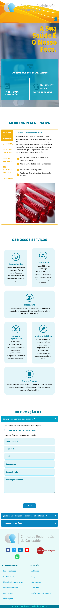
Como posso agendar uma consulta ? (29, 418)
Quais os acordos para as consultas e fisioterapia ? (29, 515)
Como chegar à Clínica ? (29, 523)
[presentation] (21, 499)
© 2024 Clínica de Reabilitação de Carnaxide (29, 606)
